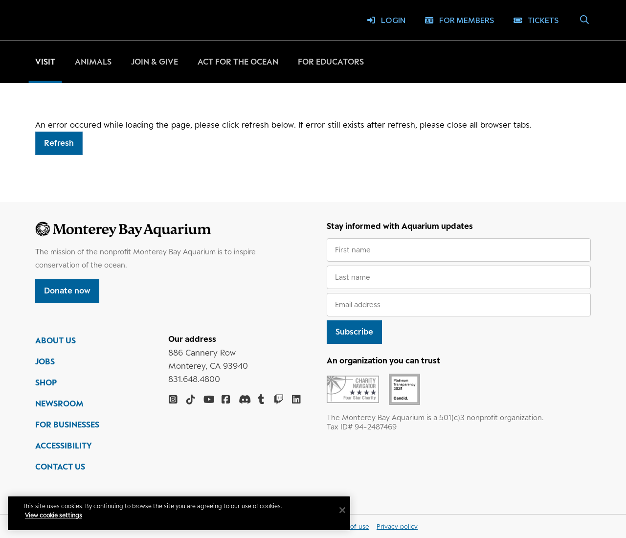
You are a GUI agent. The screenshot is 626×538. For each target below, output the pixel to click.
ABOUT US (55, 340)
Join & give (154, 62)
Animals (93, 62)
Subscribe (354, 331)
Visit (45, 62)
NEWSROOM (59, 403)
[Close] (342, 510)
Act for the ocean (238, 62)
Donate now (67, 290)
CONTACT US (60, 466)
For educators (331, 62)
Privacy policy (397, 526)
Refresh (59, 143)
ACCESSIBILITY (63, 445)
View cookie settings (53, 515)
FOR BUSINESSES (67, 424)
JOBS (45, 361)
